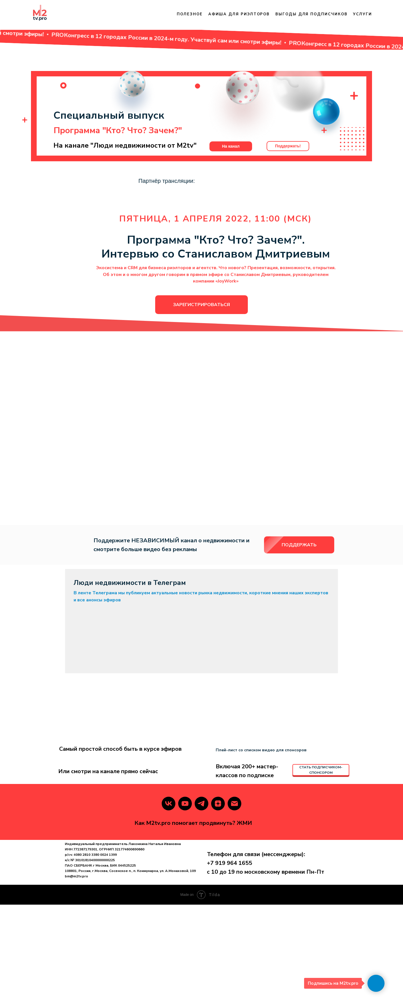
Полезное (189, 14)
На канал (231, 160)
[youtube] (185, 905)
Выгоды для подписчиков (311, 14)
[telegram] (201, 905)
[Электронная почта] (234, 905)
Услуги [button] (362, 14)
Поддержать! (288, 160)
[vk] (168, 905)
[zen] (218, 905)
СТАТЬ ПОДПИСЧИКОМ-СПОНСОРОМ (320, 871)
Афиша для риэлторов (239, 14)
